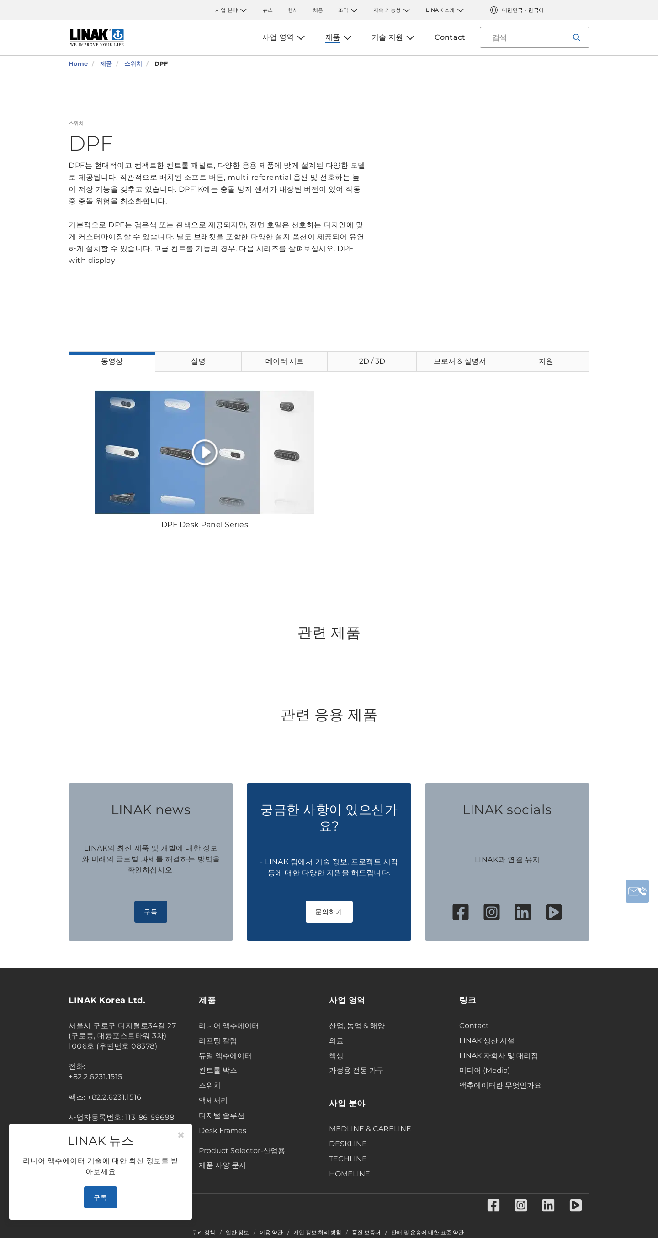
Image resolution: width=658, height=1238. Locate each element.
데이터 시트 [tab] (284, 361)
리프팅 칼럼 (218, 1040)
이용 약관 (271, 1232)
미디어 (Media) (484, 1070)
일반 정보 (237, 1232)
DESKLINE (348, 1143)
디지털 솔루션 (221, 1115)
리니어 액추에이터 (229, 1025)
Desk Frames (222, 1130)
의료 (336, 1040)
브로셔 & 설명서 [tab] (460, 361)
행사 (293, 10)
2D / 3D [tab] (372, 361)
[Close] (181, 1135)
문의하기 (329, 912)
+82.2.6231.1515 (95, 1076)
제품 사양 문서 (222, 1165)
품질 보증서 (366, 1232)
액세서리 (213, 1100)
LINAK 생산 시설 (487, 1040)
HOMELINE (349, 1174)
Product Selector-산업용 (242, 1150)
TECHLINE (348, 1158)
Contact (474, 1025)
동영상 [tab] (112, 361)
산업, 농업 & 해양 (357, 1025)
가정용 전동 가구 (356, 1070)
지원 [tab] (546, 361)
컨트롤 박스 (218, 1070)
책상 (336, 1055)
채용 (318, 10)
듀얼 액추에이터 (225, 1055)
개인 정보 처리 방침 (317, 1232)
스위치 (210, 1085)
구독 (151, 912)
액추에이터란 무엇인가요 (500, 1085)
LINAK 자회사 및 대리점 (498, 1055)
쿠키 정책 (203, 1232)
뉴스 (268, 10)
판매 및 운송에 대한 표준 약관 (427, 1232)
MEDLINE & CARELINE (370, 1128)
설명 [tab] (198, 361)
